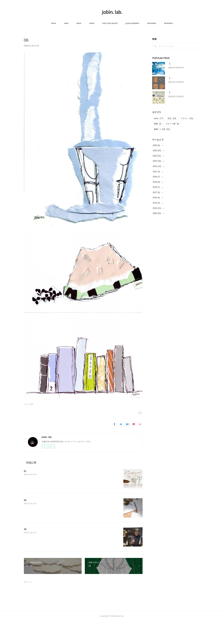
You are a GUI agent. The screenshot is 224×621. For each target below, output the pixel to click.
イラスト (187, 118)
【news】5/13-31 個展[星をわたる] (183, 63)
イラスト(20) (28, 404)
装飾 (157, 124)
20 (25, 500)
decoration (151, 23)
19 (25, 529)
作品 (172, 118)
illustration (168, 23)
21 (25, 471)
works (91, 23)
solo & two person (110, 23)
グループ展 (172, 124)
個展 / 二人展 (162, 129)
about (78, 23)
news (66, 23)
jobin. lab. (112, 12)
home (53, 23)
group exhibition (132, 23)
